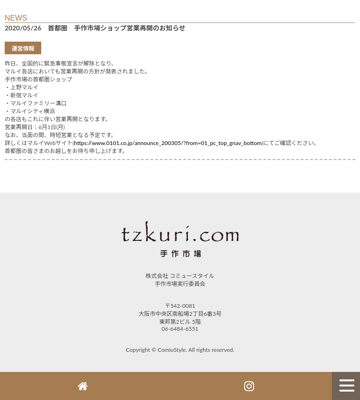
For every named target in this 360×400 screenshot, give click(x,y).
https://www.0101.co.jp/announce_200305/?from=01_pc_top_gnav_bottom (168, 142)
